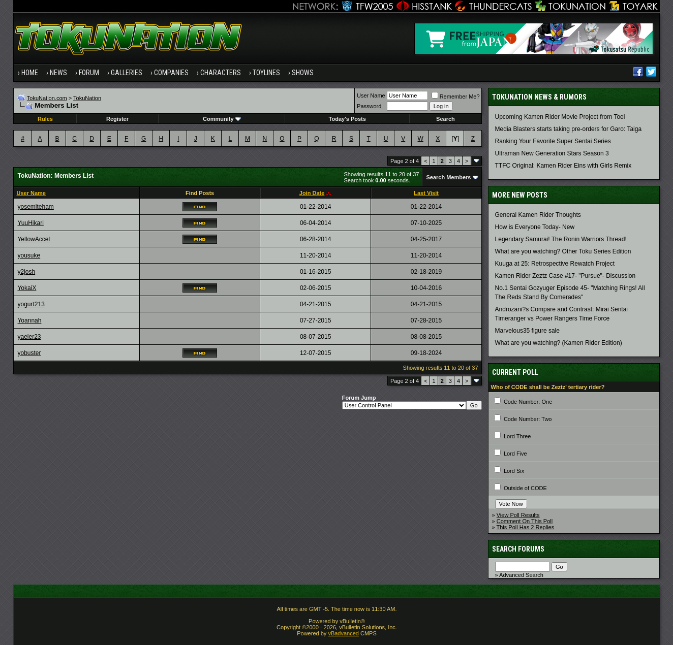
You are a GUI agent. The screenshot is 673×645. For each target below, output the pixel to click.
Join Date (312, 193)
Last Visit (426, 193)
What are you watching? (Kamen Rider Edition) (558, 342)
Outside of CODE (525, 488)
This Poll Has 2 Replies (526, 527)
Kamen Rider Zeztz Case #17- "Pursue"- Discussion (565, 275)
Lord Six (514, 471)
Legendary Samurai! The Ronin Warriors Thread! (561, 239)
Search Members (448, 177)
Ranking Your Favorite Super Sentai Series (553, 141)
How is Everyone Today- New (535, 227)
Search (445, 119)
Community (222, 119)
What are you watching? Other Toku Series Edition (563, 251)
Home (29, 73)
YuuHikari (30, 223)
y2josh (26, 271)
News (58, 73)
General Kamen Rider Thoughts (538, 214)
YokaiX (26, 288)
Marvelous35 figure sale (527, 330)
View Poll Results (518, 515)
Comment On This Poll (525, 521)
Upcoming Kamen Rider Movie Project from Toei (560, 116)
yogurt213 (30, 304)
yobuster (29, 353)
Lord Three (517, 436)
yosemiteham (35, 206)
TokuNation (87, 98)
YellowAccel (33, 239)
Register (117, 119)
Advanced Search (521, 575)
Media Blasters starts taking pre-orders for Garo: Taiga (568, 129)
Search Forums (518, 549)
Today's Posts (347, 119)
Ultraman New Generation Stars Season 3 (552, 153)
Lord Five (515, 453)
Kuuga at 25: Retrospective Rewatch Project (555, 263)
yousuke (28, 255)
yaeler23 (29, 336)
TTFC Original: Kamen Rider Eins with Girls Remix (563, 165)
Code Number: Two (528, 419)
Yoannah (29, 320)
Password (369, 106)
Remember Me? (456, 96)
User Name (371, 95)
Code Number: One (528, 402)
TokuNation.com (47, 98)
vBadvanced (343, 633)
